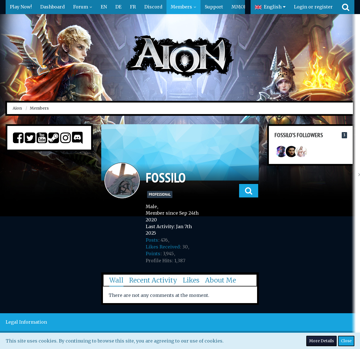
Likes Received (163, 247)
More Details (321, 340)
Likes (191, 280)
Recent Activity (153, 280)
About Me (220, 280)
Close (346, 340)
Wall (116, 280)
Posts (152, 240)
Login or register (313, 7)
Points (153, 253)
